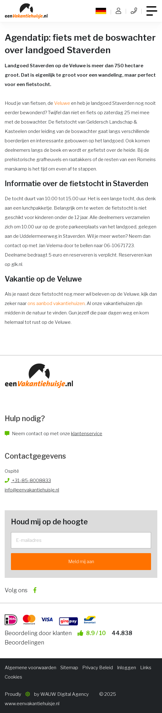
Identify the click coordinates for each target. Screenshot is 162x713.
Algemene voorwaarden (30, 667)
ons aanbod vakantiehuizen (56, 303)
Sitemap (69, 667)
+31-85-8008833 (28, 480)
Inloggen (126, 667)
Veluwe (62, 103)
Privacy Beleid (97, 667)
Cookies (13, 677)
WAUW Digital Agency (64, 694)
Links (145, 667)
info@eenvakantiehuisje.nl (32, 490)
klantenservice (86, 433)
